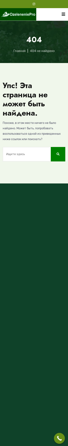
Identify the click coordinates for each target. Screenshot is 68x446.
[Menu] (63, 14)
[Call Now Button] (59, 438)
